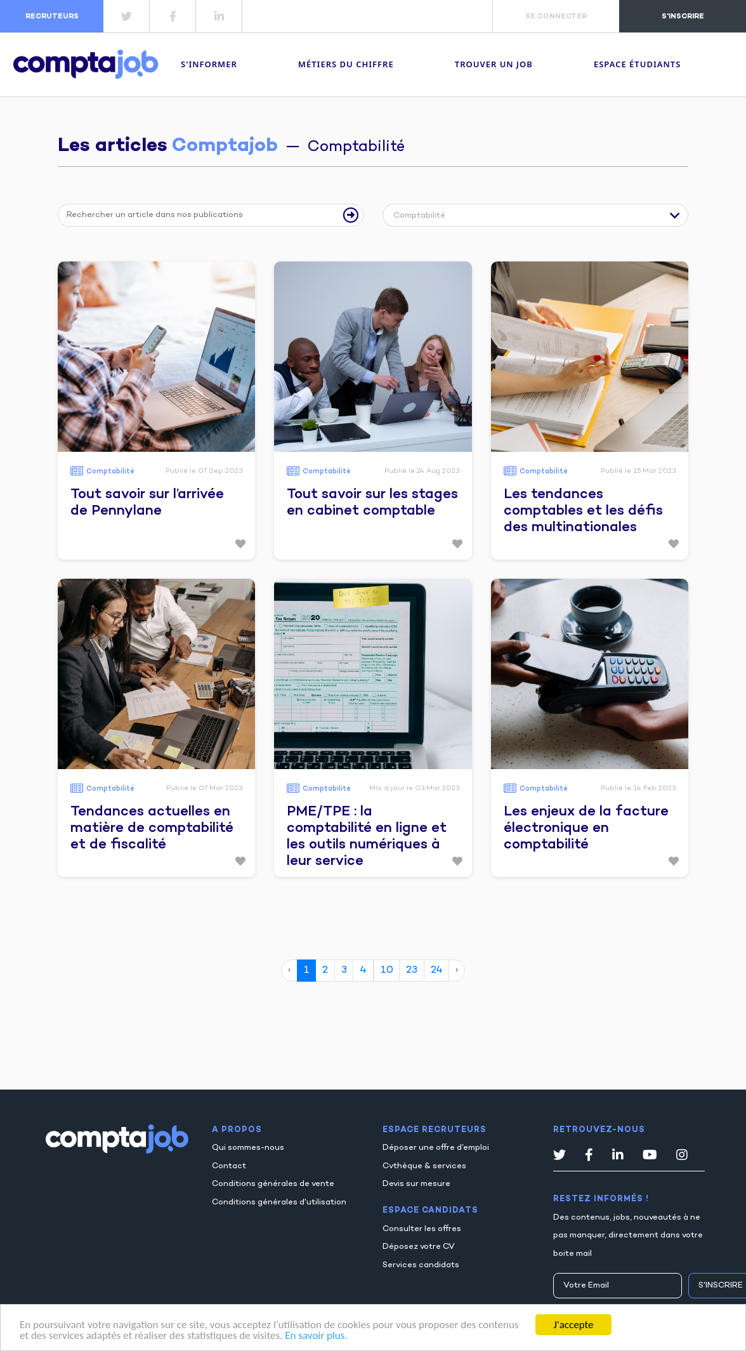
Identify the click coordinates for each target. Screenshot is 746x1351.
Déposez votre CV (419, 1247)
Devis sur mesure (416, 1184)
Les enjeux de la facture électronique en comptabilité (586, 828)
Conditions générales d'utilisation (279, 1202)
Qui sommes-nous (248, 1148)
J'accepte (574, 1324)
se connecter (556, 16)
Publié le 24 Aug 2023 (421, 471)
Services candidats (421, 1265)
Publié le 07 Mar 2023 (204, 788)
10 (387, 971)
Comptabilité (110, 472)
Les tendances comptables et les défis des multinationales (583, 511)
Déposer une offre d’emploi (436, 1148)
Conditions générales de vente (273, 1184)
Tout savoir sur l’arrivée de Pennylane (147, 503)
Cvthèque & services (424, 1166)
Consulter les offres (422, 1229)
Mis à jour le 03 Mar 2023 (414, 788)
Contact (229, 1166)
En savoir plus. (316, 1335)
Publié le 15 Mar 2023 (638, 471)
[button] (534, 217)
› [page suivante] (456, 971)
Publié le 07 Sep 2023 (204, 471)
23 (411, 971)
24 (437, 971)
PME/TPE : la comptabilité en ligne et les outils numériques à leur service (367, 837)
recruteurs (52, 16)
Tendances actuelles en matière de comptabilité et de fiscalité (151, 828)
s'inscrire (683, 16)
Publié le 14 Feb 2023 (638, 788)
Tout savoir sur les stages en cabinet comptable (372, 503)
